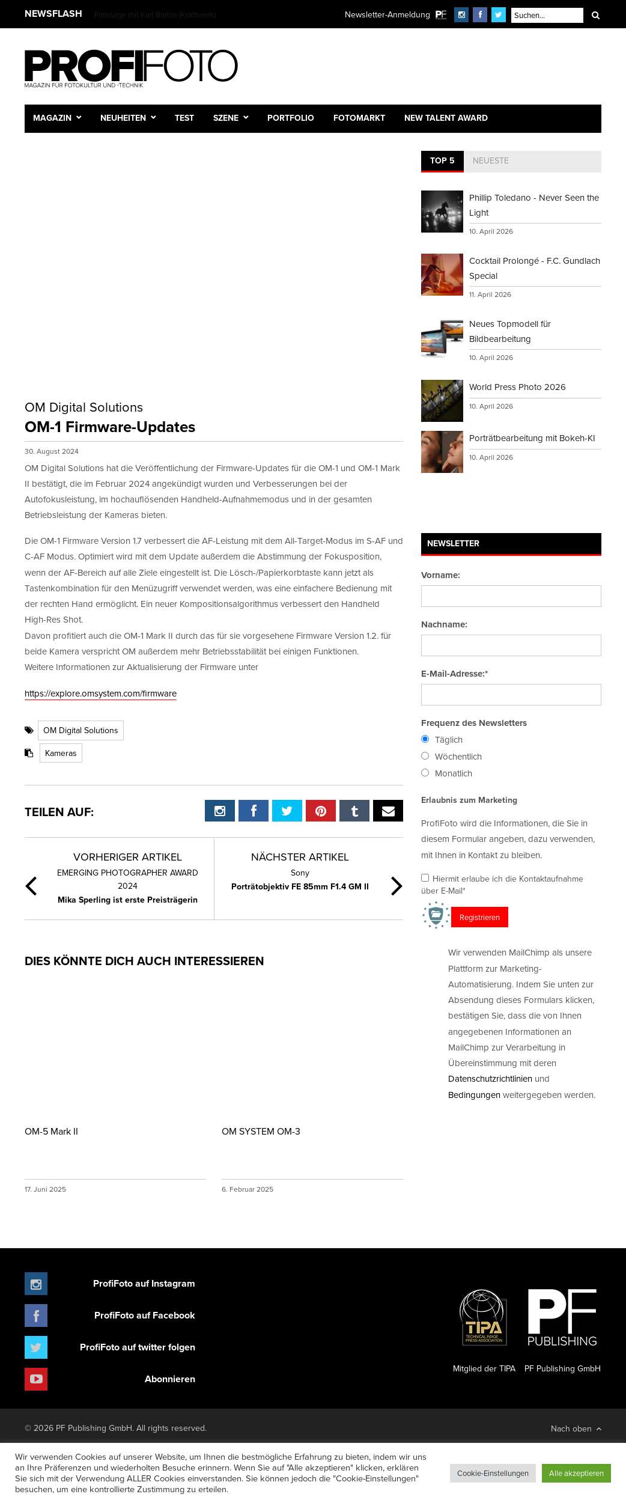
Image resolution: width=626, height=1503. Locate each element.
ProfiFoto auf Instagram (144, 1283)
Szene (226, 118)
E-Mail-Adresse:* (454, 673)
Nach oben (576, 1428)
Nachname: (444, 624)
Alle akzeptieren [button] (576, 1473)
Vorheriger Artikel (127, 856)
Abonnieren (170, 1379)
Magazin (52, 118)
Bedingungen (474, 1094)
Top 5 (442, 160)
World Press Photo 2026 (517, 386)
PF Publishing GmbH (562, 1326)
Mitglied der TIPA (484, 1326)
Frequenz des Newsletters (474, 723)
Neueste (491, 160)
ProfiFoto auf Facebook (144, 1315)
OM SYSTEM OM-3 (261, 1131)
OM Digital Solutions (80, 730)
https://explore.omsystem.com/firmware (101, 693)
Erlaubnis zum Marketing (469, 800)
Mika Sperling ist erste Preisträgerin (127, 886)
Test (184, 118)
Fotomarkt (359, 118)
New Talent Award (446, 118)
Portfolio (290, 118)
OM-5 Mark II (51, 1131)
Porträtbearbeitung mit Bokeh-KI (532, 437)
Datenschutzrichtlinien (490, 1078)
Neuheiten (123, 118)
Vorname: (440, 575)
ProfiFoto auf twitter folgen (137, 1347)
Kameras (61, 753)
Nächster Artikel (300, 856)
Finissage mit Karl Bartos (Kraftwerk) (155, 14)
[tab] (442, 161)
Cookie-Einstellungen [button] (493, 1473)
